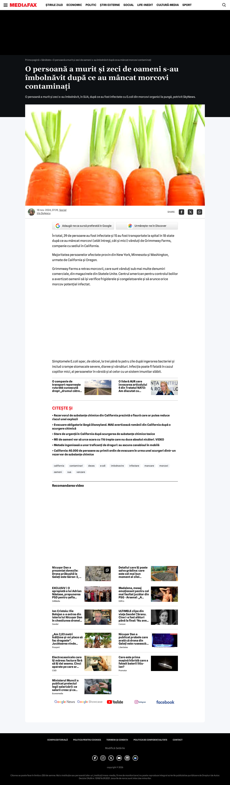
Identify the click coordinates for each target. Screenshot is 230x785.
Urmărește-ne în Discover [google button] (146, 226)
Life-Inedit (145, 5)
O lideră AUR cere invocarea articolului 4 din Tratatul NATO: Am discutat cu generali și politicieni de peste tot (133, 386)
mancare (149, 465)
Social (128, 5)
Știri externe (110, 5)
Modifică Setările (115, 748)
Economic (74, 5)
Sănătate (46, 59)
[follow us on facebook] (165, 702)
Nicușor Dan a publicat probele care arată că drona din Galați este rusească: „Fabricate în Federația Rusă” (133, 639)
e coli (102, 465)
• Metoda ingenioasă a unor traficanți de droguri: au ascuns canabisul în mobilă (105, 445)
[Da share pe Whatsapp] (199, 212)
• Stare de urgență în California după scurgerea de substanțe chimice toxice (103, 434)
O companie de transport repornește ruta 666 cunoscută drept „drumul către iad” (66, 386)
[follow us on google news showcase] (89, 702)
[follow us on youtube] (115, 702)
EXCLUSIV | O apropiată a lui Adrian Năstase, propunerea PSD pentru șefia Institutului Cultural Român (67, 593)
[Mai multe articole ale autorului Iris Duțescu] (31, 212)
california (59, 465)
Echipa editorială (57, 740)
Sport (187, 5)
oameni (58, 472)
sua (69, 472)
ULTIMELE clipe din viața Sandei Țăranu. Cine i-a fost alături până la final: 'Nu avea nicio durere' (133, 616)
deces (91, 465)
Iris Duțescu (43, 213)
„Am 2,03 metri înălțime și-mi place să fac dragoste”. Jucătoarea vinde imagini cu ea (67, 639)
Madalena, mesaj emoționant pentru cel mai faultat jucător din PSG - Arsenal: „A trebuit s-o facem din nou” (134, 593)
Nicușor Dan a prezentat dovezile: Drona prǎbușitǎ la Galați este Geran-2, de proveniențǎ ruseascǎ (67, 572)
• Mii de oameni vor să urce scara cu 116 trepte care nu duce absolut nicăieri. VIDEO (108, 439)
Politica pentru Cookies (87, 740)
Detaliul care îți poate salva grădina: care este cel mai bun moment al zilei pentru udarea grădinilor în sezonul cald (133, 572)
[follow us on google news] (64, 702)
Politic (91, 5)
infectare (134, 465)
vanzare (81, 472)
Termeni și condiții (117, 740)
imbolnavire (117, 465)
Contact (178, 740)
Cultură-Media (168, 5)
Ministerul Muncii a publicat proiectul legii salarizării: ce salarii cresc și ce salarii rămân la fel (65, 685)
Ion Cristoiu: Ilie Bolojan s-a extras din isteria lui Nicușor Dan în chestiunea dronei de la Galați (67, 616)
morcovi (163, 465)
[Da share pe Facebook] (181, 212)
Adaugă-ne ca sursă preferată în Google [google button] (83, 226)
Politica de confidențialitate (150, 740)
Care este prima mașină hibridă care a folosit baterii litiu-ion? (133, 662)
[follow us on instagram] (140, 702)
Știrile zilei (54, 5)
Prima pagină (32, 59)
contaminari (76, 465)
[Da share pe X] (190, 212)
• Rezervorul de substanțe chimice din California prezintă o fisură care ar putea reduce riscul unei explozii (111, 417)
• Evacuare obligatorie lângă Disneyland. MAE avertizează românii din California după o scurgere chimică (111, 426)
